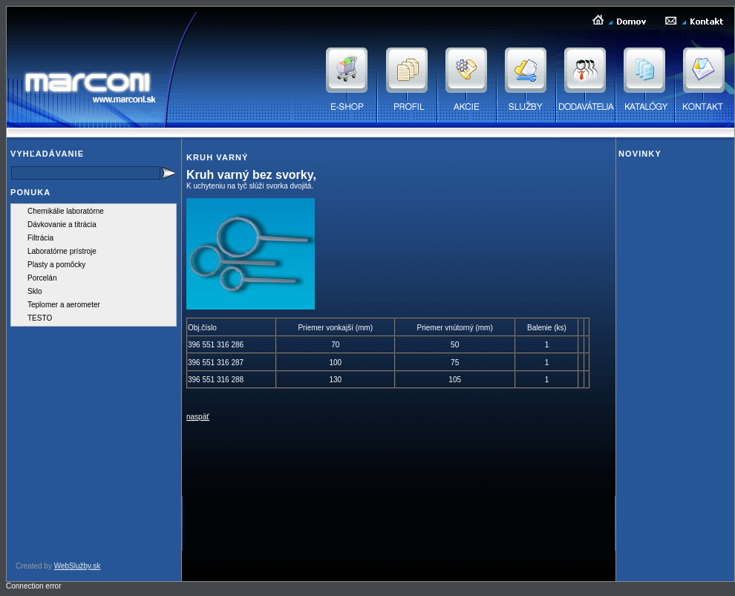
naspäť (197, 417)
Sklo (34, 291)
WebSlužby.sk (77, 566)
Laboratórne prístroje (62, 251)
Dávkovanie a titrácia (62, 224)
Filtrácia (40, 238)
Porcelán (41, 278)
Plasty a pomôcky (56, 265)
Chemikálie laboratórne (65, 211)
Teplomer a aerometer (63, 305)
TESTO (39, 318)
